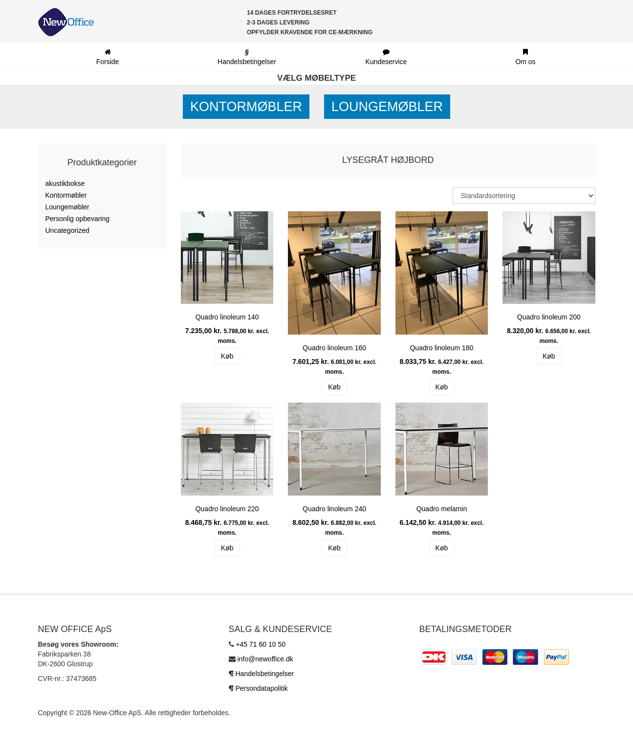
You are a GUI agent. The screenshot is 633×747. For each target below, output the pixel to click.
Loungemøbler (387, 106)
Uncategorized (67, 230)
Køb (227, 356)
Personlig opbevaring (77, 219)
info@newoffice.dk (265, 659)
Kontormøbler (246, 106)
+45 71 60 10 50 (260, 644)
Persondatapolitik (261, 688)
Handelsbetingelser (264, 674)
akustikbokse (65, 183)
